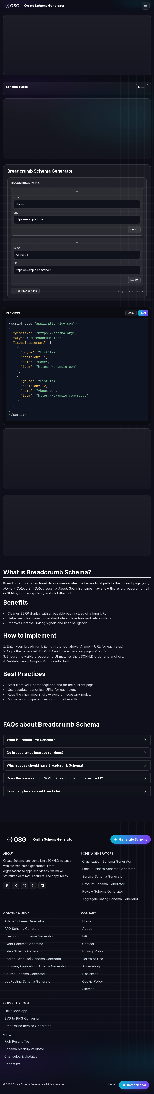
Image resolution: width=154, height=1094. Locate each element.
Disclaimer (90, 974)
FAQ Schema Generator (22, 929)
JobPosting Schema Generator (28, 981)
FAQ (85, 936)
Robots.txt (12, 1064)
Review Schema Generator (102, 891)
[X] (15, 885)
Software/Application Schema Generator (35, 966)
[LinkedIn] (42, 885)
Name (16, 197)
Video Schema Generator (23, 951)
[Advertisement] (77, 45)
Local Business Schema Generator (108, 869)
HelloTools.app (15, 1011)
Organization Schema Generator (107, 861)
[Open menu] (146, 6)
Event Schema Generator (23, 944)
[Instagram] (24, 885)
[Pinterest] (33, 885)
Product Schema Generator (103, 884)
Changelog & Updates (20, 1056)
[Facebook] (6, 885)
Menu (142, 87)
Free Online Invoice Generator (27, 1026)
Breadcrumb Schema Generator (29, 936)
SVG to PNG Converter (22, 1018)
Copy (131, 312)
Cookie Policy (92, 981)
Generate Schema (131, 839)
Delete (134, 229)
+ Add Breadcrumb (25, 290)
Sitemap (88, 989)
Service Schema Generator (103, 876)
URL (15, 212)
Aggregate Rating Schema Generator (110, 899)
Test (143, 312)
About (87, 929)
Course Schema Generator (25, 974)
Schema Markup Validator (24, 1049)
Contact (88, 944)
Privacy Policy (93, 951)
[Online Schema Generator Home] (34, 5)
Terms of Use (92, 959)
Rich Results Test (17, 1041)
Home (86, 921)
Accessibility (91, 966)
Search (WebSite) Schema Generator (32, 959)
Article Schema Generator (24, 921)
